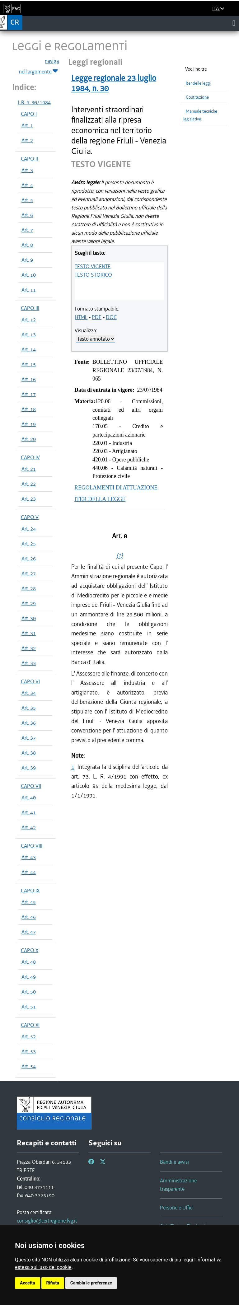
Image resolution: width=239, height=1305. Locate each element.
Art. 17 (28, 394)
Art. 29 (28, 603)
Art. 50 (28, 991)
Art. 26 (28, 558)
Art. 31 (28, 633)
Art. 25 (28, 543)
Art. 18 (28, 409)
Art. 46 (28, 917)
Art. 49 (28, 976)
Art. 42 (28, 827)
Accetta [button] (27, 1282)
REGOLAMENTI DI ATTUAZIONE (115, 487)
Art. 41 (28, 812)
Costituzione (197, 97)
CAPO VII (31, 786)
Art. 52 (28, 1036)
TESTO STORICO (93, 274)
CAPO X (29, 950)
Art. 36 (28, 722)
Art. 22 (28, 483)
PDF (96, 317)
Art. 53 (28, 1051)
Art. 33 (28, 663)
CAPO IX (30, 890)
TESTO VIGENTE (92, 266)
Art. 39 (28, 767)
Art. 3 (27, 170)
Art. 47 (28, 931)
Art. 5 (27, 200)
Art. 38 (28, 752)
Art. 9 (27, 259)
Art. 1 (27, 125)
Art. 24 (28, 528)
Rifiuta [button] (52, 1282)
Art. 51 (28, 1006)
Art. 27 (28, 573)
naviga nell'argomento (39, 67)
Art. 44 (28, 872)
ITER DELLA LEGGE (99, 499)
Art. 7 (27, 230)
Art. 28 (28, 588)
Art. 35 (28, 707)
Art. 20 (28, 439)
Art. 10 (28, 274)
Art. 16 (28, 379)
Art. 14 (28, 349)
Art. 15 (28, 364)
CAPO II (29, 158)
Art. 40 (28, 797)
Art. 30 (28, 618)
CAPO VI (30, 681)
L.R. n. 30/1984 (34, 102)
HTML (81, 317)
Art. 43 (28, 857)
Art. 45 (28, 902)
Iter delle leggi (198, 83)
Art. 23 (28, 498)
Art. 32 (28, 648)
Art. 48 (28, 961)
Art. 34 (28, 693)
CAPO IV (30, 457)
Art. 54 (28, 1066)
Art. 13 (28, 334)
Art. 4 (27, 185)
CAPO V (30, 517)
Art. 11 (28, 289)
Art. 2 (27, 140)
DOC (111, 317)
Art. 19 (28, 424)
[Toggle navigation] (234, 23)
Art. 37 (28, 737)
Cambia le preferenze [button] (91, 1282)
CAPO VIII (31, 845)
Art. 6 (27, 215)
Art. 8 (27, 244)
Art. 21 (28, 468)
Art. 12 (28, 319)
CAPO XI (30, 1025)
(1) (119, 555)
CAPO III (30, 308)
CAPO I (29, 113)
